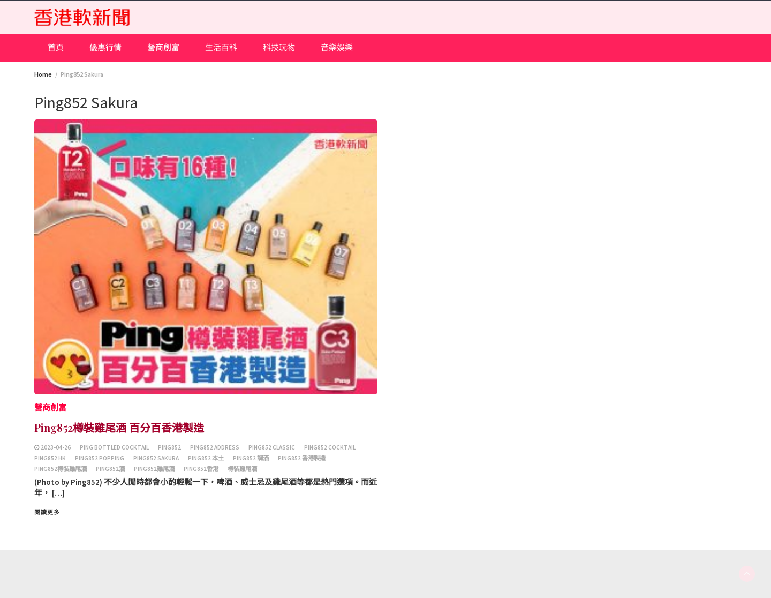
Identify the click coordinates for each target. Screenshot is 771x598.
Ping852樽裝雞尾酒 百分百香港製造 (119, 427)
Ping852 (169, 447)
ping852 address (214, 447)
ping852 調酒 (251, 458)
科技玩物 (279, 47)
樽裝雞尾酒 (242, 469)
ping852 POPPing (99, 458)
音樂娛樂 (337, 47)
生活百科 (221, 47)
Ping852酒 (110, 469)
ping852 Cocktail (330, 447)
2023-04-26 (56, 447)
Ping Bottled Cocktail (114, 447)
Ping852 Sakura (156, 458)
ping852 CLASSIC (271, 447)
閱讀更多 (47, 512)
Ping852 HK (50, 458)
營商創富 (163, 47)
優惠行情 (105, 47)
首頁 (56, 47)
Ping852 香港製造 (302, 458)
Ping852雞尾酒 (154, 469)
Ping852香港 (201, 469)
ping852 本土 (206, 458)
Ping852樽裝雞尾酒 (60, 469)
